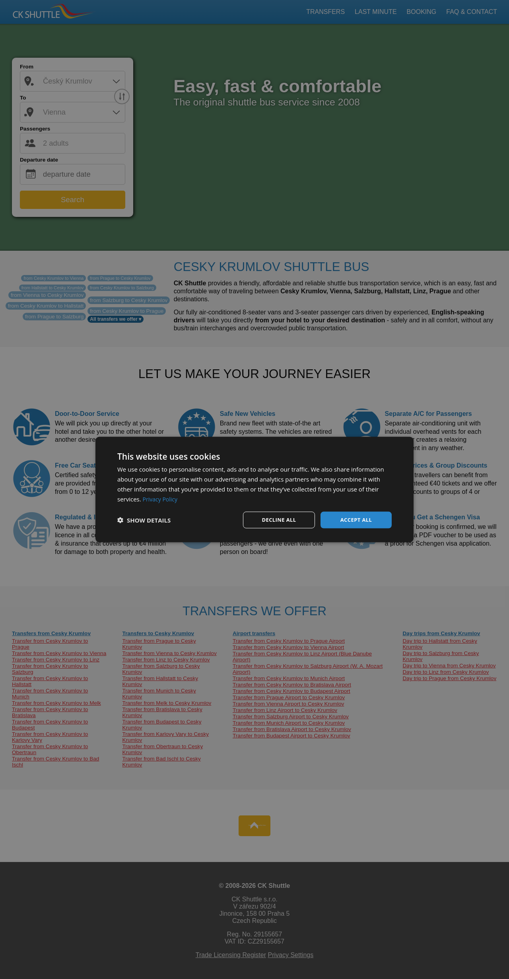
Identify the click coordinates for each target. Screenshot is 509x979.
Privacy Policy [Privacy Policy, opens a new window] (161, 498)
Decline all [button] (278, 519)
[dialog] (254, 489)
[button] (144, 520)
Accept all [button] (356, 519)
